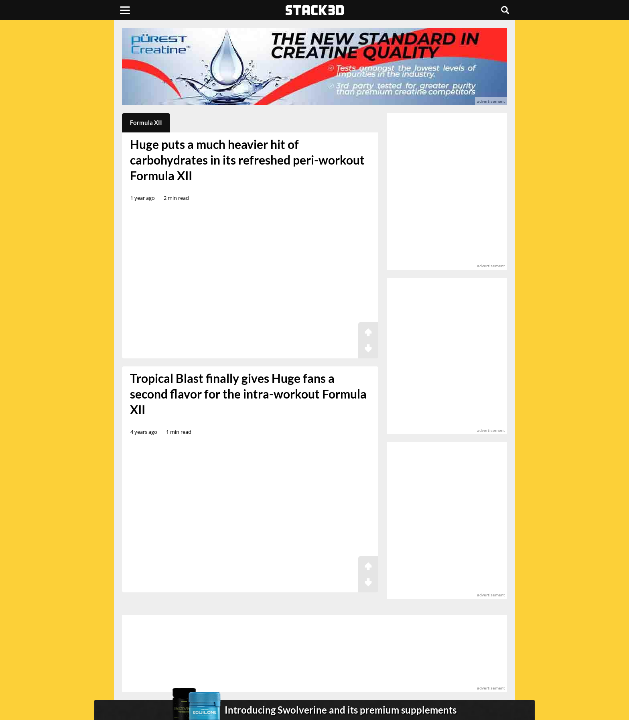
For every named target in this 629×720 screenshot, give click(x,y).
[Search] (505, 10)
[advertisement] (64, 178)
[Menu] (125, 10)
